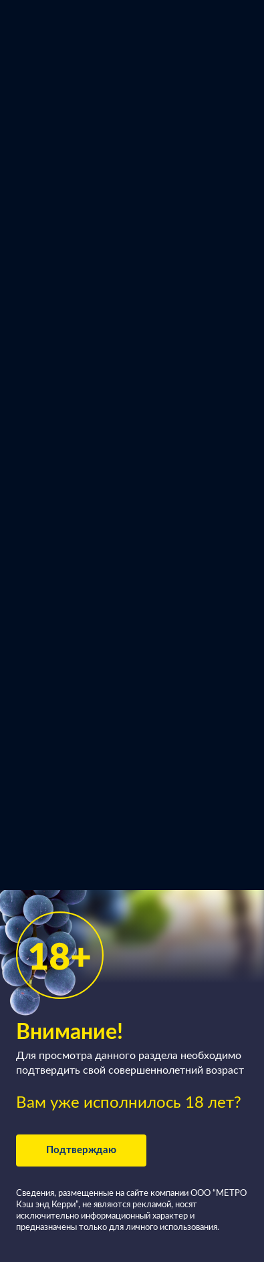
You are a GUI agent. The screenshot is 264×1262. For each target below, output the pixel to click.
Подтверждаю (81, 1150)
